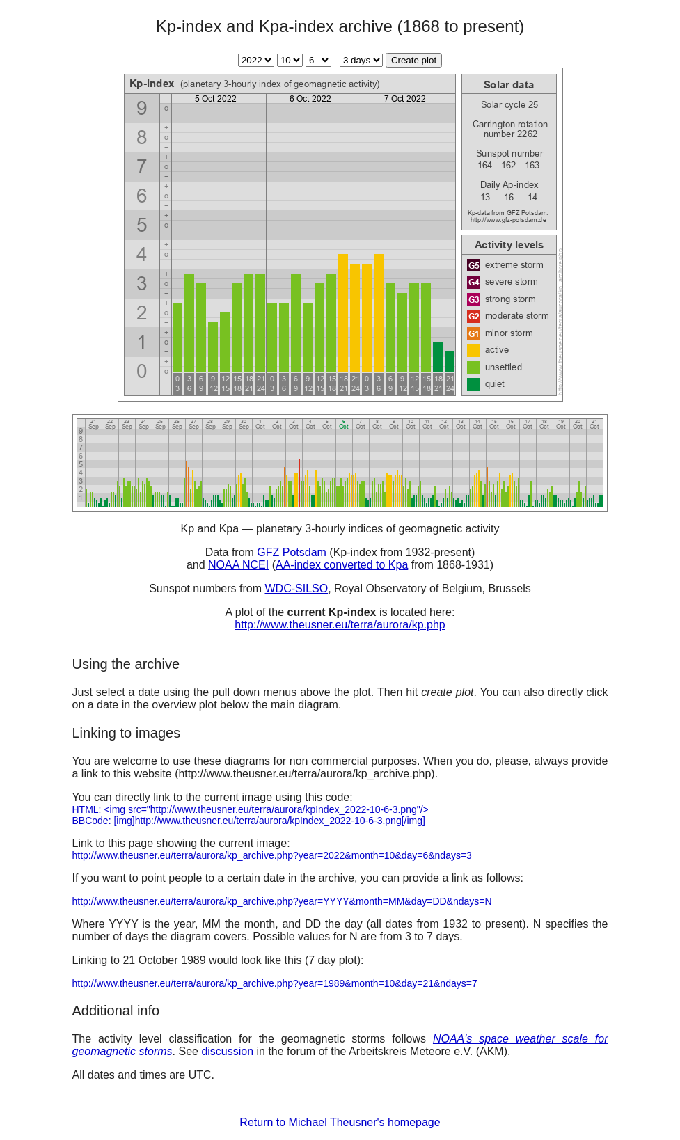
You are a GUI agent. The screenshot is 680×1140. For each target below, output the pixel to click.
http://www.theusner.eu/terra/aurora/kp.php (340, 625)
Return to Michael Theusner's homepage (339, 1122)
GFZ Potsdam (291, 552)
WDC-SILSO (296, 588)
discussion (227, 1051)
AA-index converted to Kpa (342, 565)
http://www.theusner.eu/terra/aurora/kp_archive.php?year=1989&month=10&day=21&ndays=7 (274, 983)
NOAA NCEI (238, 565)
